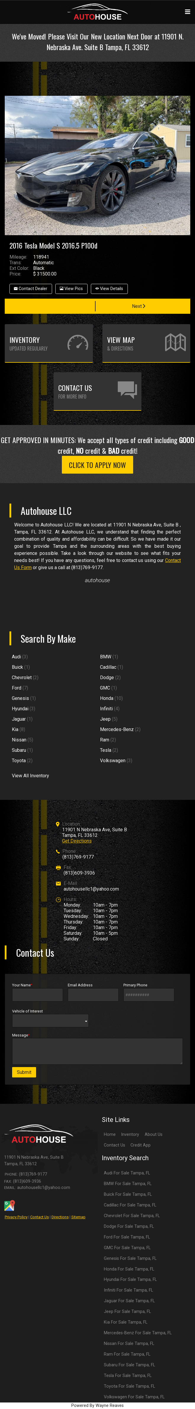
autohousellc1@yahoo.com (91, 889)
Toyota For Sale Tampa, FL (129, 1386)
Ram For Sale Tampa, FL (127, 1354)
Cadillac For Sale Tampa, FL (130, 1205)
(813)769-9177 (78, 857)
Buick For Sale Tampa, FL (128, 1194)
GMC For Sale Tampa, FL (127, 1247)
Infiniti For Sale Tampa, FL (128, 1290)
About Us (153, 1134)
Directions (60, 1217)
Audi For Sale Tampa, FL (127, 1173)
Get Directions (77, 841)
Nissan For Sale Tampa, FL (129, 1343)
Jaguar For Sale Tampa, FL (129, 1300)
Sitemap (78, 1217)
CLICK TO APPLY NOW (97, 464)
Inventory (130, 1134)
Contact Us (39, 1217)
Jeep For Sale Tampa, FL (127, 1311)
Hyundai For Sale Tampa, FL (130, 1279)
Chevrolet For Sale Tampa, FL (132, 1215)
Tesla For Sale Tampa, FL (128, 1375)
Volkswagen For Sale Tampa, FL (134, 1397)
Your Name (37, 992)
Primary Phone (148, 992)
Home (110, 1134)
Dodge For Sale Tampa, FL (129, 1226)
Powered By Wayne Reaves (97, 1405)
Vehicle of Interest (50, 1018)
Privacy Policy (16, 1217)
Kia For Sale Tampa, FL (125, 1322)
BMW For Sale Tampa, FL (128, 1183)
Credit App (140, 1145)
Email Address (93, 992)
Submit (24, 1072)
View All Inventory (30, 775)
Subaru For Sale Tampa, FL (129, 1364)
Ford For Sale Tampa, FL (127, 1237)
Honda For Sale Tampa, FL (129, 1269)
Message (97, 1049)
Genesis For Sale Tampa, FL (130, 1258)
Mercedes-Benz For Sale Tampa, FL (138, 1332)
